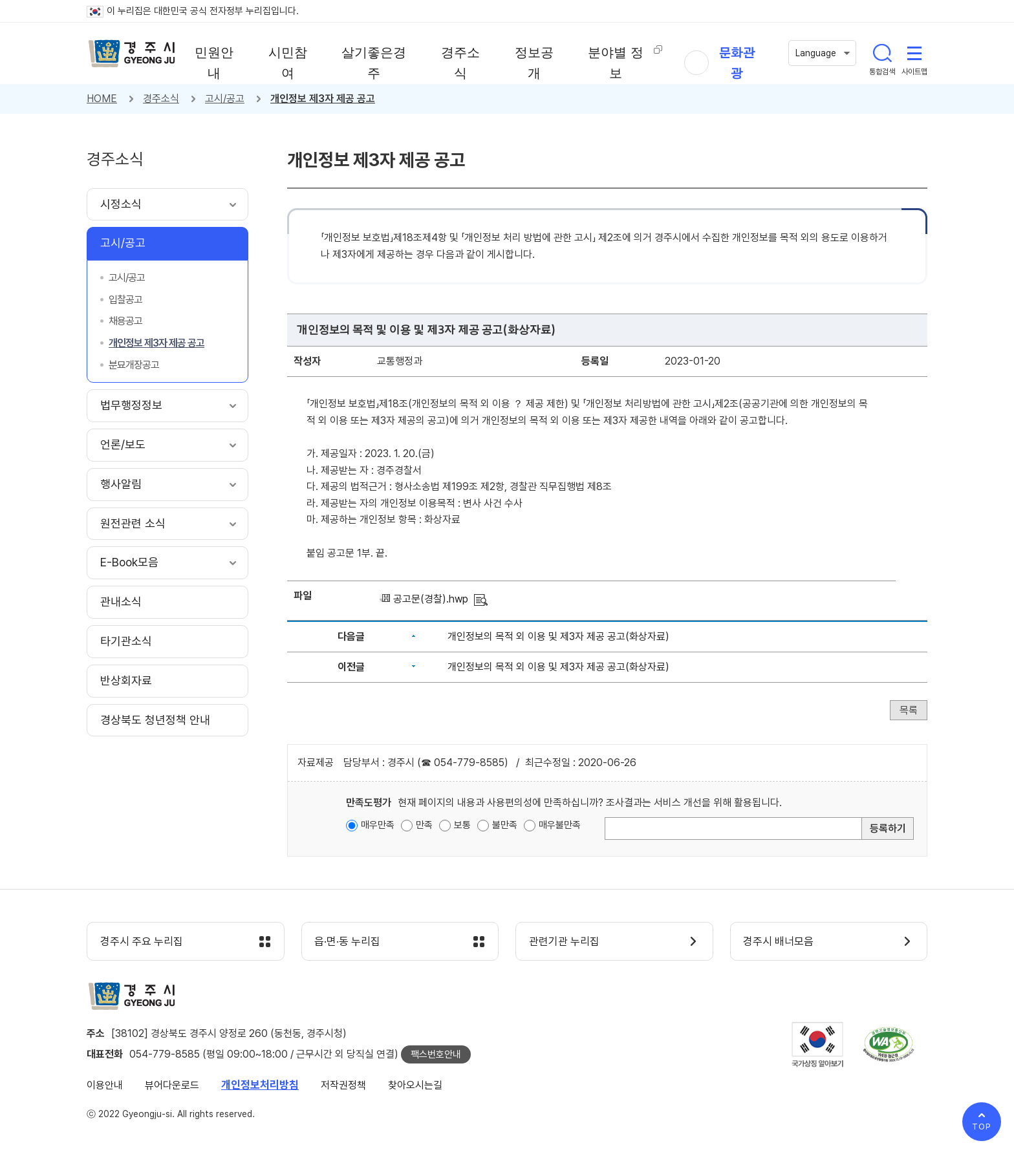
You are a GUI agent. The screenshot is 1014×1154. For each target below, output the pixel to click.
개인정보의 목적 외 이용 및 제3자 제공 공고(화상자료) (558, 636)
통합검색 (882, 53)
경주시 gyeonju (132, 53)
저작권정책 (343, 1085)
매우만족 (377, 825)
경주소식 (161, 98)
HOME (102, 98)
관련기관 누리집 (564, 941)
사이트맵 (914, 53)
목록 (909, 710)
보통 (462, 825)
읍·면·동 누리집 (348, 941)
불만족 (504, 825)
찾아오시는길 (415, 1085)
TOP (981, 1126)
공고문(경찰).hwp (430, 599)
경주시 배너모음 (779, 941)
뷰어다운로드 (172, 1085)
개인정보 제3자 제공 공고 (322, 98)
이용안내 (105, 1085)
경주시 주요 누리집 (141, 941)
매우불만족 (560, 825)
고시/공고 (224, 98)
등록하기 (888, 828)
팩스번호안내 (436, 1054)
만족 (424, 825)
